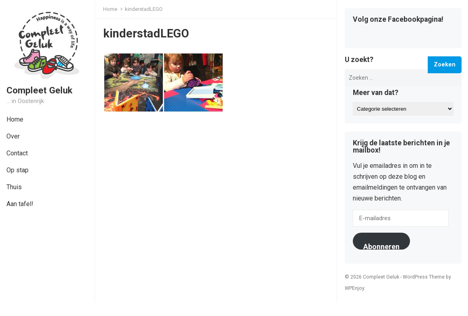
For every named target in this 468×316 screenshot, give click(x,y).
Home (110, 9)
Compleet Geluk (39, 90)
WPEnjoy (354, 288)
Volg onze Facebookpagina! (398, 19)
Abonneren (381, 246)
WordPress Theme (424, 277)
